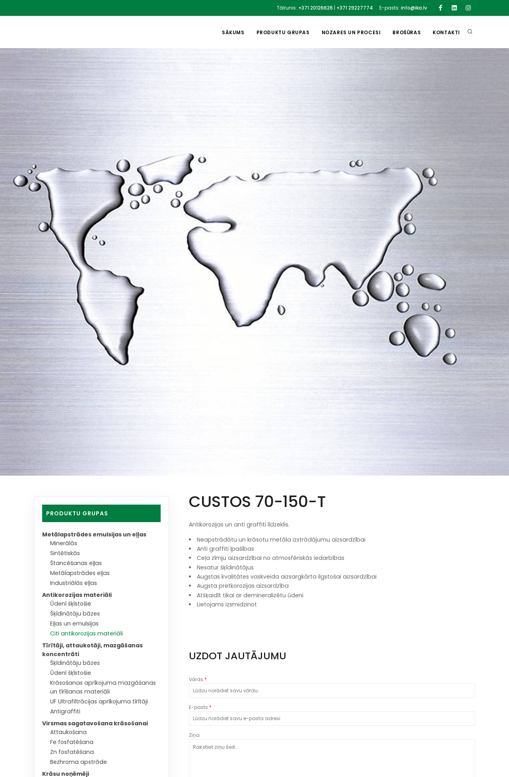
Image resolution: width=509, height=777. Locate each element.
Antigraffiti (65, 711)
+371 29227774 (354, 7)
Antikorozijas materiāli (77, 595)
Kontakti (446, 32)
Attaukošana (68, 732)
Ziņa (194, 735)
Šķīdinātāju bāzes (75, 614)
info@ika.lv (414, 7)
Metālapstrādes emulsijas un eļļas (94, 534)
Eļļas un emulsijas (74, 623)
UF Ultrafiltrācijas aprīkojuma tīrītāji (99, 701)
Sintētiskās (65, 553)
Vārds (198, 679)
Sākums (233, 32)
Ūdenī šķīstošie (70, 604)
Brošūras (406, 32)
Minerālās (63, 543)
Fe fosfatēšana (71, 742)
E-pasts (200, 707)
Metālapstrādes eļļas (80, 573)
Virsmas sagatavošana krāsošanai (95, 723)
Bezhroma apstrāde (78, 762)
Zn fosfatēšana (72, 752)
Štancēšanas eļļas (76, 563)
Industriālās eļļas (73, 583)
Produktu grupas (283, 32)
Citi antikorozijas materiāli (86, 633)
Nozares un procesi (351, 32)
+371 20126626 (315, 7)
